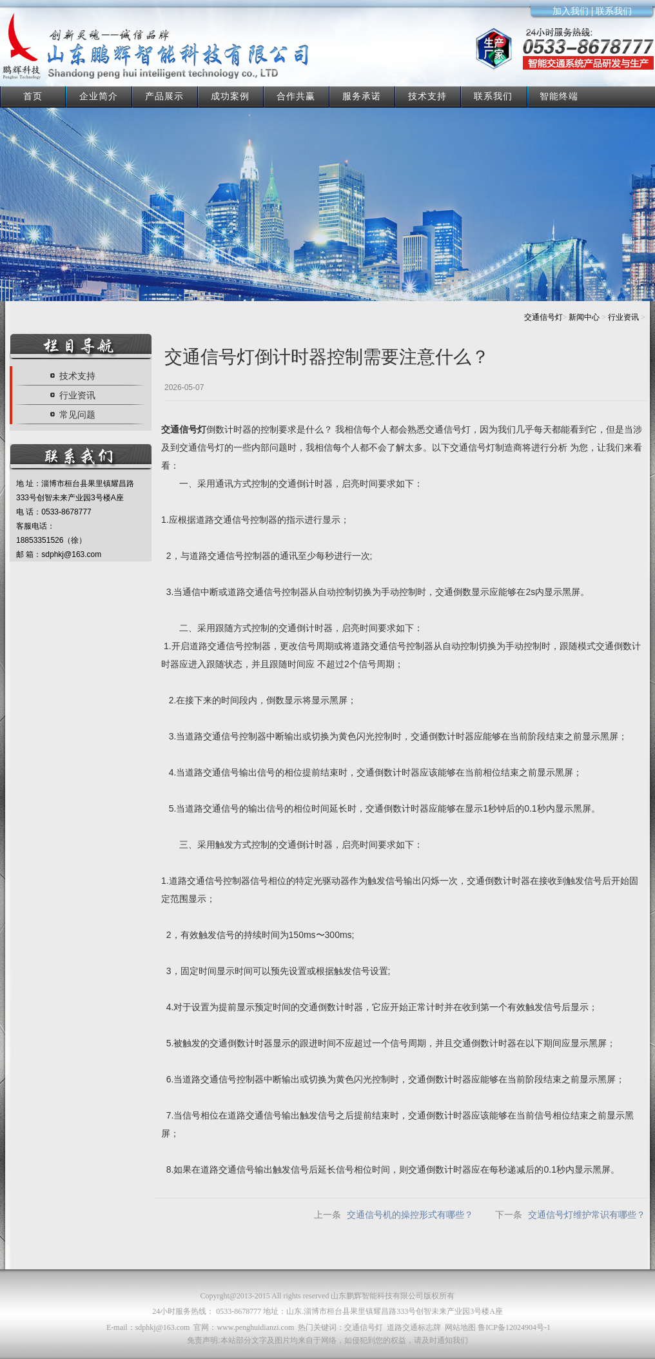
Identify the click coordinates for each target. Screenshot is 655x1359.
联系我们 (493, 96)
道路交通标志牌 (414, 1327)
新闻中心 (584, 317)
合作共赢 (296, 96)
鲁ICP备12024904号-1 (514, 1327)
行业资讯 (623, 317)
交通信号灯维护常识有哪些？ (586, 1214)
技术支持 (427, 96)
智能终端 (559, 96)
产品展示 (164, 96)
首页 (33, 96)
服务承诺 (361, 96)
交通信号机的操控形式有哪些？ (410, 1214)
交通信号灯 (543, 317)
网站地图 (460, 1327)
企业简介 (98, 96)
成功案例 (230, 96)
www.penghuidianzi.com (255, 1327)
